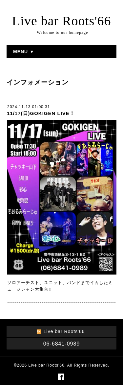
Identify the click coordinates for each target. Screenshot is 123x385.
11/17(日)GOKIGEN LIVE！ (41, 113)
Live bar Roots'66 (61, 20)
